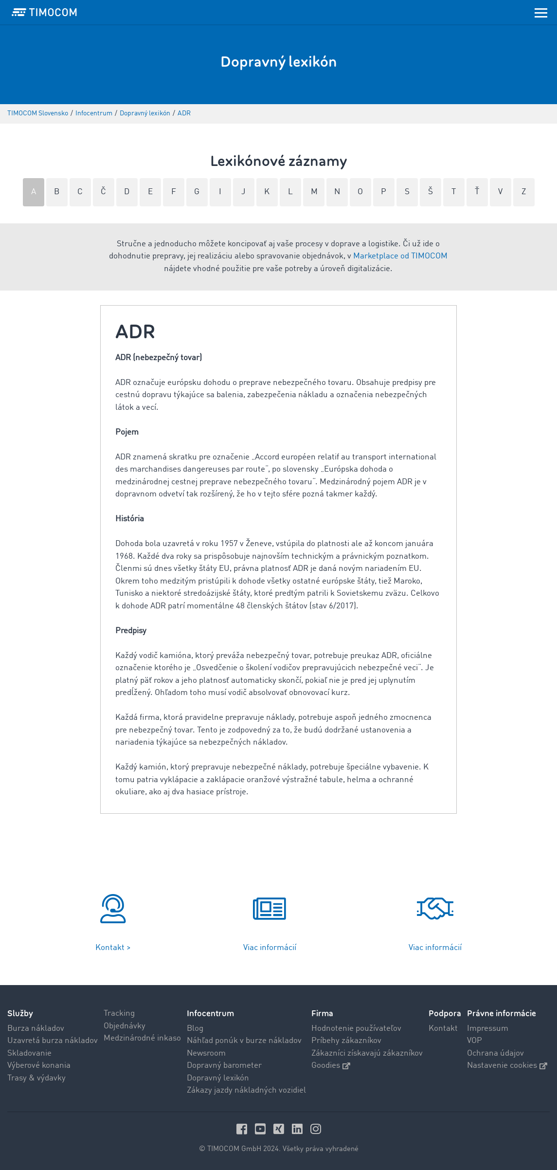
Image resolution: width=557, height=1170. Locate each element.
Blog (195, 1028)
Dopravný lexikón (218, 1078)
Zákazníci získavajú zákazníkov (367, 1053)
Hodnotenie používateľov (356, 1028)
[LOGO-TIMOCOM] (44, 12)
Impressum (487, 1028)
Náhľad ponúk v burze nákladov (244, 1041)
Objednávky (124, 1026)
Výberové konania (39, 1065)
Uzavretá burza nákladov (52, 1041)
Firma (322, 1013)
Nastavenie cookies (507, 1065)
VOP (474, 1041)
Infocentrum (210, 1013)
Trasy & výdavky (36, 1078)
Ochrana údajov (495, 1053)
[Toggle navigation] (541, 12)
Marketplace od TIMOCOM (400, 256)
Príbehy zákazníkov (346, 1041)
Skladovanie (29, 1053)
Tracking (119, 1013)
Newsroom (206, 1053)
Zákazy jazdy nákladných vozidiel (246, 1090)
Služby (20, 1013)
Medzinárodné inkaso (142, 1038)
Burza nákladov (35, 1028)
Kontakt (443, 1028)
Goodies (330, 1065)
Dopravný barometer (224, 1065)
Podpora (445, 1013)
